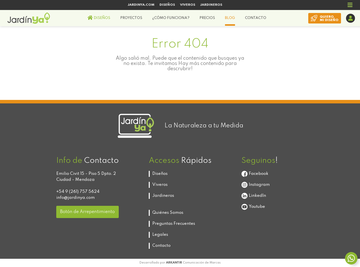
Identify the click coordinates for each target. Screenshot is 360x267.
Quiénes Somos (167, 213)
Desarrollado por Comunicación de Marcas (180, 262)
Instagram (256, 185)
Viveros (160, 185)
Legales (160, 235)
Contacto (161, 246)
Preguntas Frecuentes (173, 224)
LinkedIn (254, 196)
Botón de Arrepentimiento (87, 212)
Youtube (253, 207)
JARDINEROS (211, 4)
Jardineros (163, 196)
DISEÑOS (167, 4)
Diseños (160, 174)
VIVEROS (187, 4)
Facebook (255, 174)
